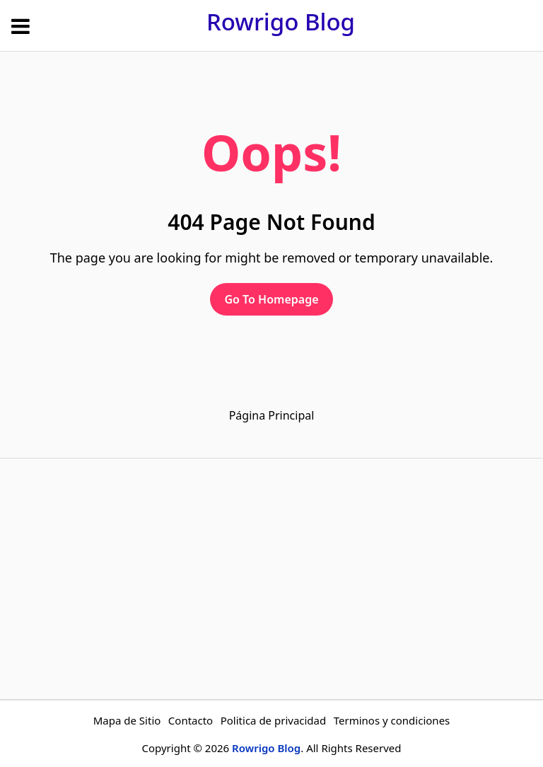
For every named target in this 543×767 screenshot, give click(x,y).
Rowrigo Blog (280, 22)
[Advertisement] (271, 579)
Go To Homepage (271, 299)
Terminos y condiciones (392, 720)
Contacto (190, 720)
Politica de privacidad (274, 720)
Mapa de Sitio (127, 720)
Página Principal (272, 415)
